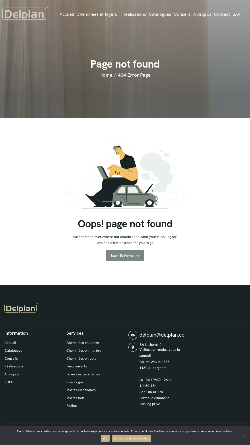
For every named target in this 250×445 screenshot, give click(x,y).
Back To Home (122, 255)
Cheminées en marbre (83, 350)
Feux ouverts (76, 366)
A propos (202, 14)
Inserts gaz (74, 382)
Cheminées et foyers (97, 14)
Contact (222, 14)
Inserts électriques (81, 390)
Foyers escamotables (83, 374)
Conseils (182, 14)
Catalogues (160, 14)
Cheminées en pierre (82, 342)
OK (105, 438)
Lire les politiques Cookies (131, 438)
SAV (236, 14)
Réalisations (134, 14)
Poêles (71, 405)
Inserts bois (75, 398)
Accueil (67, 14)
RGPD (9, 382)
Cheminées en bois (81, 358)
